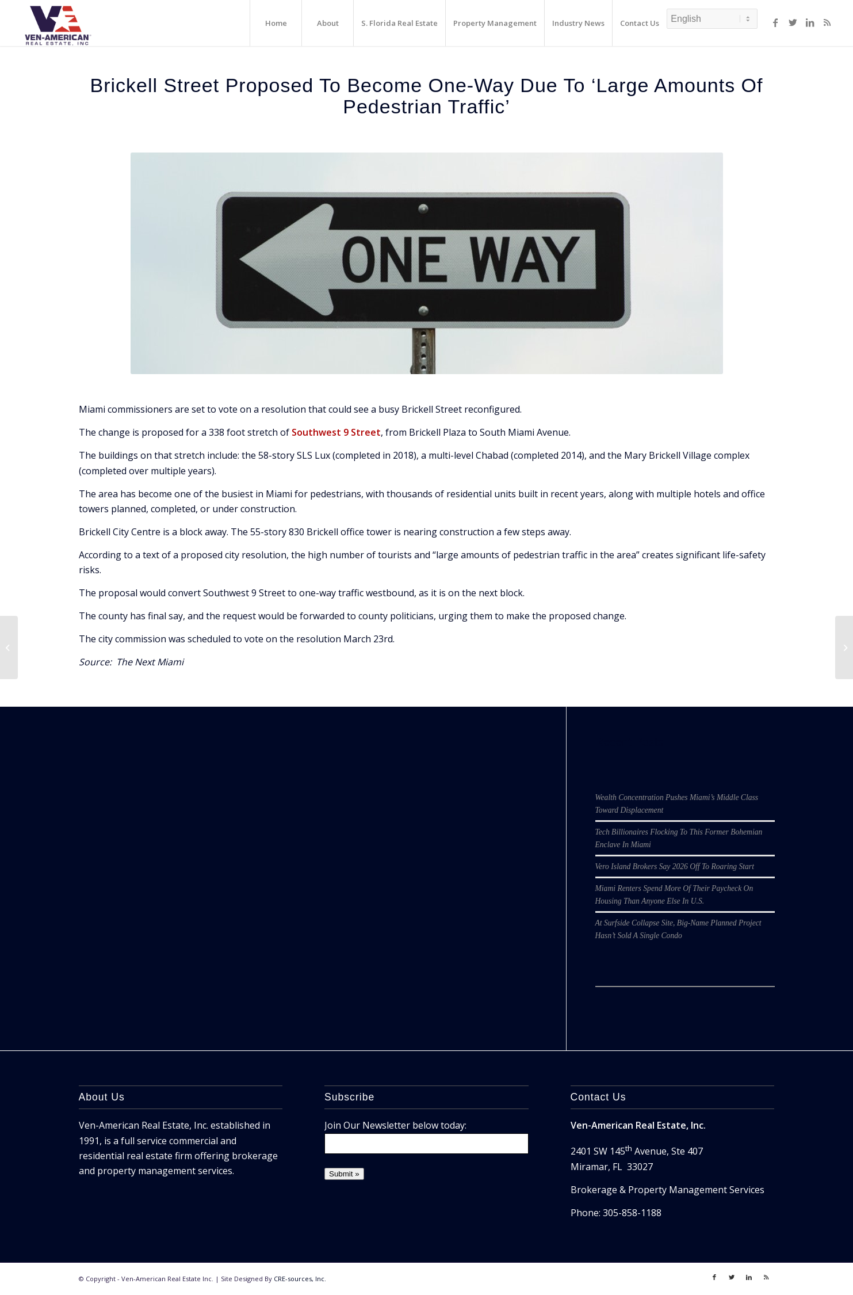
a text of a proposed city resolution (210, 555)
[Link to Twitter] (792, 22)
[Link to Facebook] (775, 22)
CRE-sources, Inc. (300, 1278)
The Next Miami (149, 662)
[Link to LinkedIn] (809, 22)
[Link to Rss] (827, 22)
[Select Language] (712, 19)
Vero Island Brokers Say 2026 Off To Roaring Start (674, 866)
